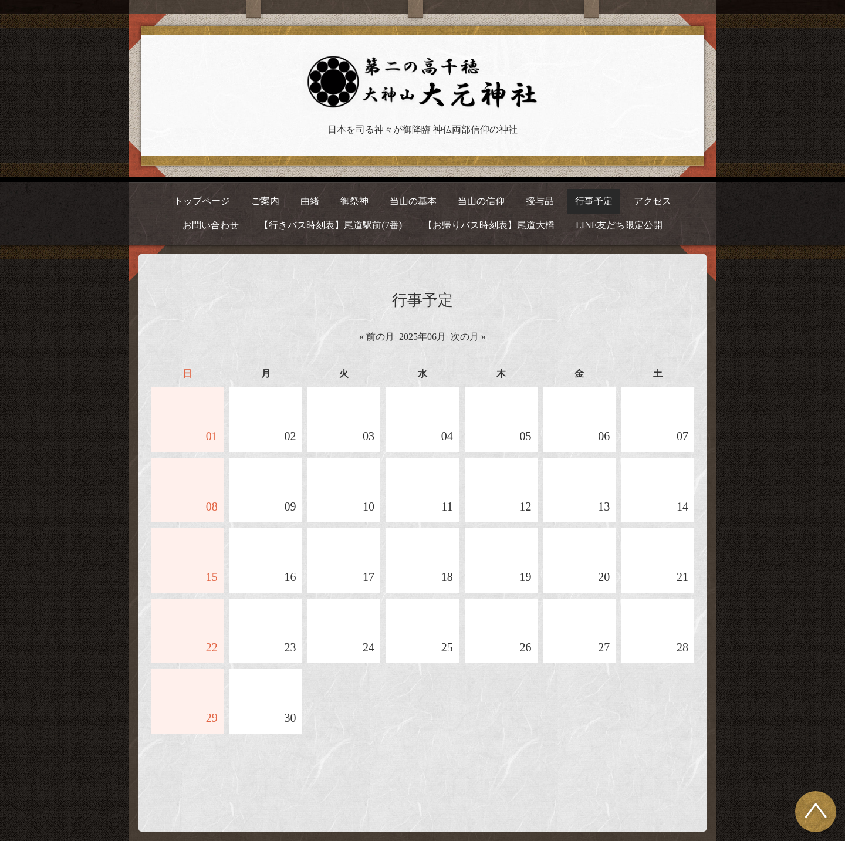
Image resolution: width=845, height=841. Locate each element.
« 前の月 (376, 337)
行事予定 (594, 201)
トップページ (202, 201)
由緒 (309, 201)
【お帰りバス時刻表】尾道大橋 (489, 225)
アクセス (652, 201)
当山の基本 (413, 201)
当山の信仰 (481, 201)
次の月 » (468, 337)
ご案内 (265, 201)
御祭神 (354, 201)
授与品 (540, 201)
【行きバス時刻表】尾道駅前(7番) (330, 225)
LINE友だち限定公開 (619, 225)
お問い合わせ (210, 225)
